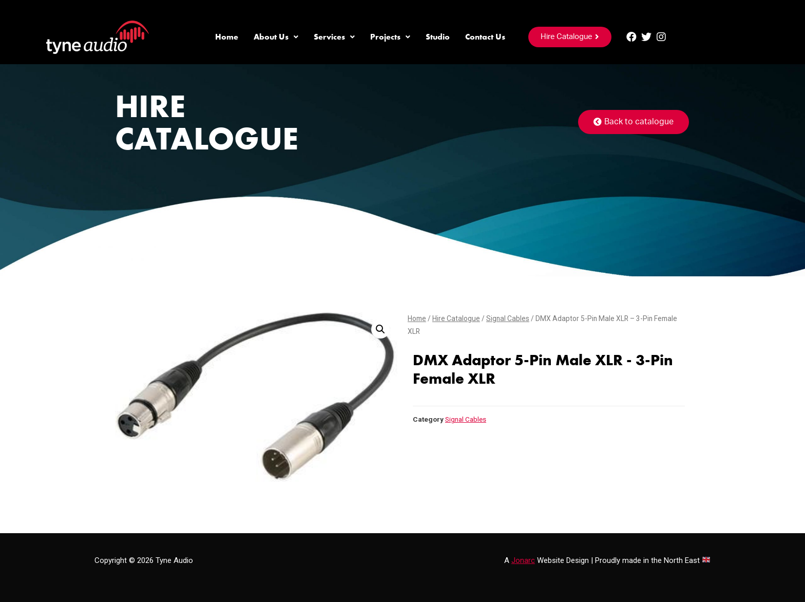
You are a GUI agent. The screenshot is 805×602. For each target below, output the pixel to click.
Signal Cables (507, 318)
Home (226, 36)
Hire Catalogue (456, 318)
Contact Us (485, 36)
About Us (276, 36)
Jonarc (523, 560)
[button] (569, 37)
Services (334, 36)
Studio (438, 36)
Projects (390, 36)
